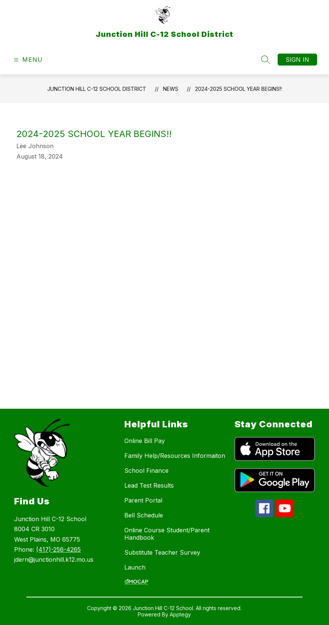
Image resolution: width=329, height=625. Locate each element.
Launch (135, 567)
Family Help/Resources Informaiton (174, 455)
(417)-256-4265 (58, 549)
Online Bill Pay (144, 440)
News (170, 89)
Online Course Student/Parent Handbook (167, 533)
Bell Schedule (143, 515)
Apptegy (180, 614)
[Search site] (265, 59)
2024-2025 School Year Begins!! (238, 89)
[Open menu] (27, 59)
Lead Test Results (149, 485)
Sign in (297, 59)
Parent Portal (143, 500)
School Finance (146, 470)
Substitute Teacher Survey (162, 552)
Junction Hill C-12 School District (96, 89)
